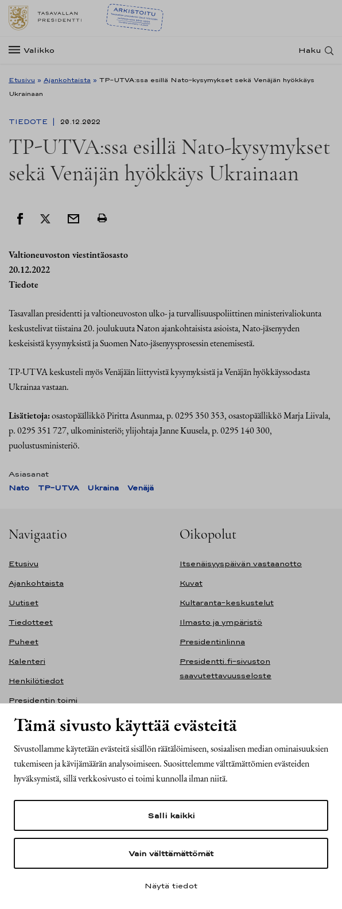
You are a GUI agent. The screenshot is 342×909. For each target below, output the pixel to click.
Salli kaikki (171, 815)
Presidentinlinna (212, 642)
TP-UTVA (58, 488)
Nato (19, 488)
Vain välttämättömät (171, 853)
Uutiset (23, 603)
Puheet (23, 642)
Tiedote (29, 121)
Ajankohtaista (67, 80)
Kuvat (191, 583)
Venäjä (140, 488)
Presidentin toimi (43, 700)
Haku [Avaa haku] (309, 50)
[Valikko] (35, 50)
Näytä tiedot (171, 885)
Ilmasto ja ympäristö (221, 622)
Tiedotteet (31, 622)
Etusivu (22, 80)
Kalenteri (27, 661)
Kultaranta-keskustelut (227, 603)
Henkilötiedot (36, 681)
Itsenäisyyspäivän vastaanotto (241, 563)
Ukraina (103, 488)
